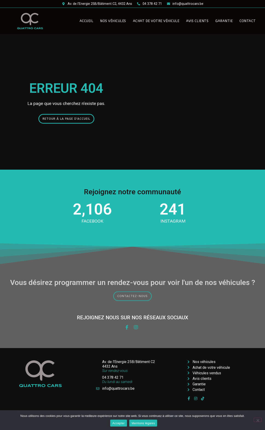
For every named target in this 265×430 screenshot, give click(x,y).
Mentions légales (143, 423)
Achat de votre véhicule (156, 21)
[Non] (258, 420)
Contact (247, 21)
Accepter (118, 423)
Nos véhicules (113, 21)
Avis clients (197, 21)
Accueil (86, 21)
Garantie (224, 21)
